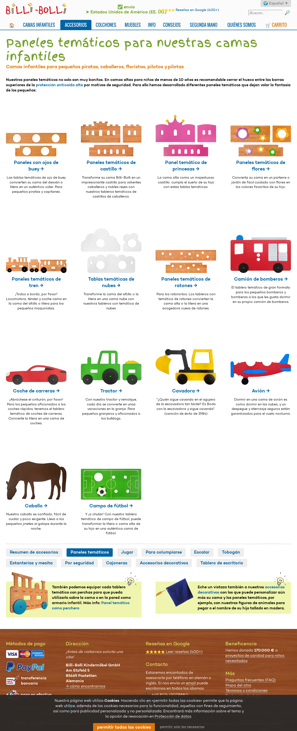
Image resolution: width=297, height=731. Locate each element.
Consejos (172, 25)
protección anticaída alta (59, 85)
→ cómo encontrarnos (85, 686)
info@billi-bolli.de (169, 702)
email (191, 683)
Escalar (201, 552)
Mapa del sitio (238, 685)
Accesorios (76, 25)
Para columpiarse (164, 552)
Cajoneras (116, 563)
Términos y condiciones (246, 690)
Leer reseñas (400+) (174, 651)
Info (152, 25)
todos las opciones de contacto (181, 710)
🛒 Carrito (276, 25)
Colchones (106, 25)
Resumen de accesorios (34, 552)
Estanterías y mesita (31, 563)
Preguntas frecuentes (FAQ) (250, 680)
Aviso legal (235, 701)
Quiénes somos (241, 25)
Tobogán (231, 552)
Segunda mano (203, 25)
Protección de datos (243, 695)
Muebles (133, 25)
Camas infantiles (39, 25)
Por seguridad (79, 563)
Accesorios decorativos (164, 563)
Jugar (127, 552)
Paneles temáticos (90, 552)
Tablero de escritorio (221, 563)
